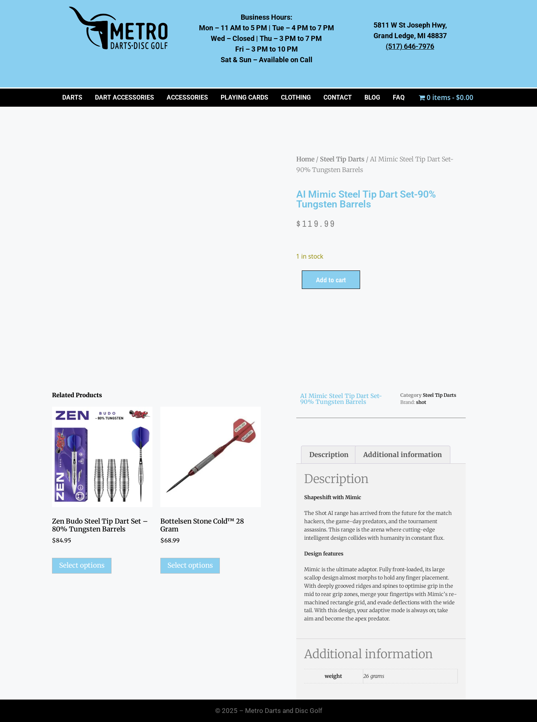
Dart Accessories (124, 97)
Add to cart (331, 279)
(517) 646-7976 (410, 46)
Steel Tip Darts (342, 159)
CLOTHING (296, 97)
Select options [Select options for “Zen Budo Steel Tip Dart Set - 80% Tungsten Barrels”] (81, 565)
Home (305, 159)
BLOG (372, 97)
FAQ (399, 97)
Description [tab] (329, 454)
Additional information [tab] (402, 454)
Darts (72, 97)
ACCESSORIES (187, 97)
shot (421, 402)
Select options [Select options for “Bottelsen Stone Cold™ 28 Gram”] (190, 565)
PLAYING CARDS (244, 97)
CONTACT (337, 97)
